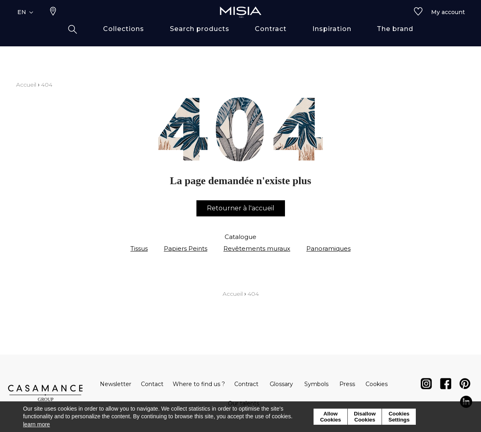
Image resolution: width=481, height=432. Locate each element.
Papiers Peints (185, 248)
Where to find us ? (199, 384)
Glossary (281, 384)
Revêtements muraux (256, 248)
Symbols (316, 384)
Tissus (139, 248)
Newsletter (115, 384)
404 (46, 84)
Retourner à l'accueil (241, 208)
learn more (36, 424)
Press (347, 384)
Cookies (376, 384)
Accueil (26, 84)
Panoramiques (328, 248)
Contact (152, 384)
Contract (246, 384)
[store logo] (241, 25)
